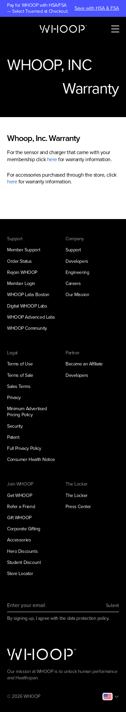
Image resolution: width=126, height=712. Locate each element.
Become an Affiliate (84, 363)
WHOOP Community (27, 328)
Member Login (21, 283)
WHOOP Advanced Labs (31, 317)
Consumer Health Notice (31, 459)
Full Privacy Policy (24, 448)
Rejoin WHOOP (22, 272)
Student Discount (24, 562)
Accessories (19, 539)
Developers (77, 261)
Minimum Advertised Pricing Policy (27, 411)
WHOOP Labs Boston (28, 294)
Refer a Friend (21, 506)
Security (15, 426)
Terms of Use (20, 363)
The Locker (77, 495)
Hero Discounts (22, 551)
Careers (73, 283)
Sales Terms (18, 386)
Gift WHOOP (19, 517)
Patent (13, 437)
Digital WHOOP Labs (27, 306)
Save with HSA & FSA (97, 8)
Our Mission (77, 294)
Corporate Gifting (23, 528)
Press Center (78, 506)
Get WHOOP (19, 495)
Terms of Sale (20, 375)
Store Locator (20, 573)
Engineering (77, 272)
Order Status (19, 261)
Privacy (14, 397)
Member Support (23, 249)
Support (73, 249)
